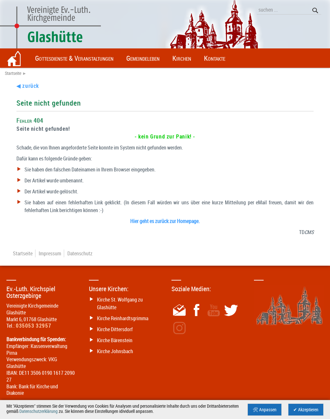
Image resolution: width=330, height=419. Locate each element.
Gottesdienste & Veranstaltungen (74, 58)
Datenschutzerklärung (38, 411)
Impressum (50, 253)
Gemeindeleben (143, 58)
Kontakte (214, 58)
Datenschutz (79, 253)
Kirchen (181, 58)
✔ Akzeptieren (305, 410)
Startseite (13, 73)
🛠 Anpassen (265, 410)
